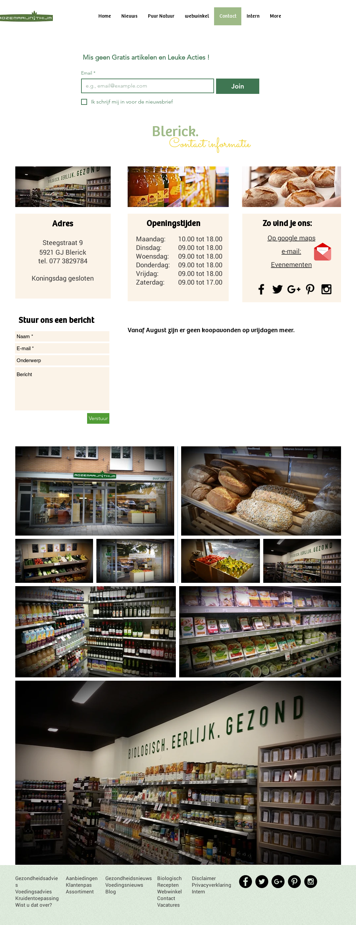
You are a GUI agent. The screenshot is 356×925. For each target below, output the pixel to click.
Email (88, 73)
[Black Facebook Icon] (261, 289)
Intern (198, 891)
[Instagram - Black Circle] (310, 881)
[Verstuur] (98, 418)
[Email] (146, 86)
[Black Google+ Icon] (294, 289)
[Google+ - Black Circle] (278, 881)
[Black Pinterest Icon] (310, 289)
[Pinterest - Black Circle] (294, 881)
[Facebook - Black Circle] (245, 881)
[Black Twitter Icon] (278, 289)
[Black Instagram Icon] (326, 289)
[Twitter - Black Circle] (261, 881)
